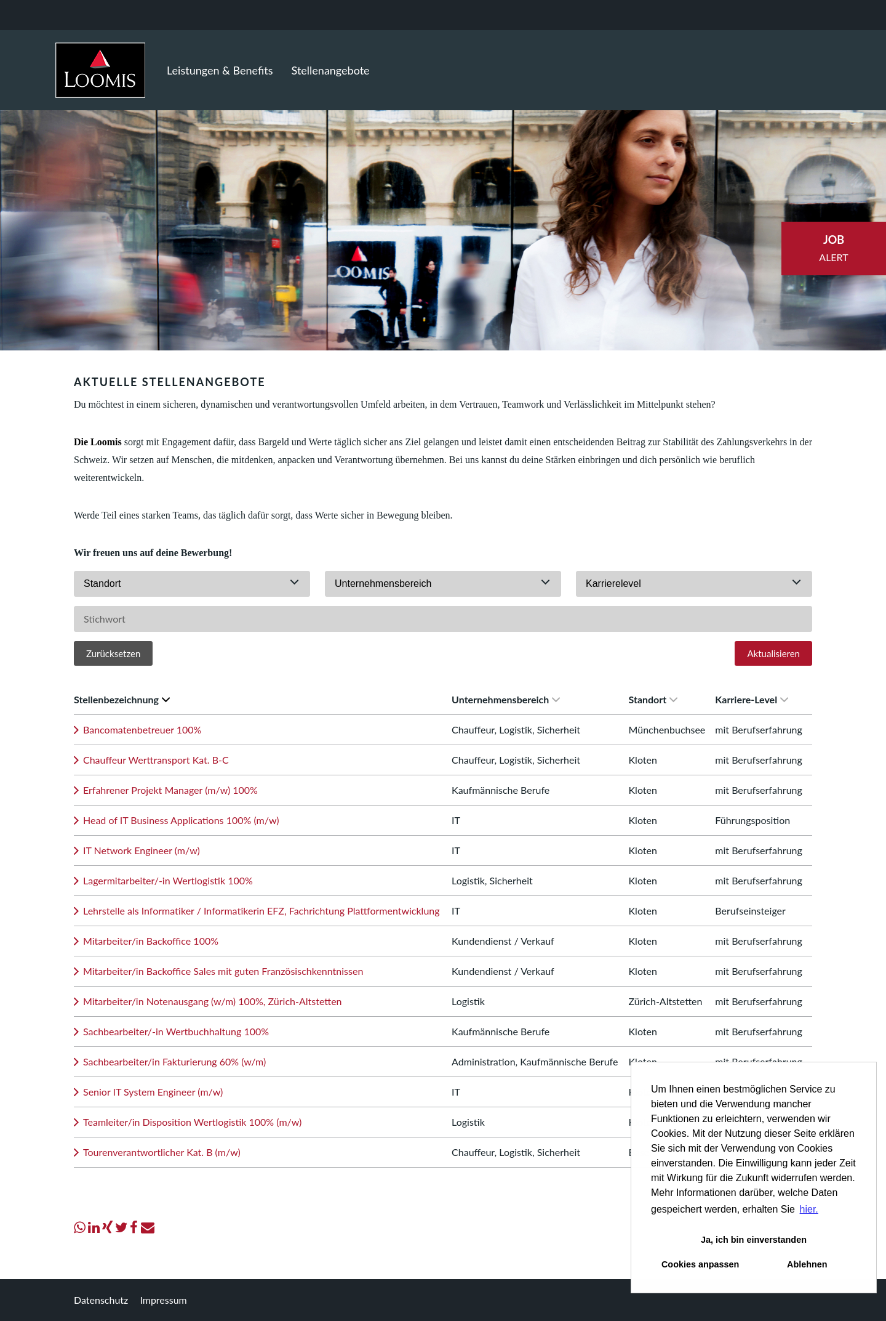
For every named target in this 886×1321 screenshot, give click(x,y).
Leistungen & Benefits (220, 70)
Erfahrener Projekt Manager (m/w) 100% (170, 790)
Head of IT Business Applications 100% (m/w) (181, 820)
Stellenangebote (331, 70)
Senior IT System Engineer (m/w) (153, 1091)
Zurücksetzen (113, 653)
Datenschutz (101, 1300)
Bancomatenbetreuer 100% (142, 729)
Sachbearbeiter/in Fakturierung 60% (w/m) (174, 1061)
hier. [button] (809, 1209)
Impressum (163, 1300)
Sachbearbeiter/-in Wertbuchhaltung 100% (176, 1031)
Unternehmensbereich (506, 699)
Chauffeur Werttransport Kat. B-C (156, 760)
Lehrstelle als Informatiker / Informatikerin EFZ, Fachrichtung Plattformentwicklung (261, 910)
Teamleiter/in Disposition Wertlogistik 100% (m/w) (192, 1122)
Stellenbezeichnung (122, 699)
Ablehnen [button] (807, 1264)
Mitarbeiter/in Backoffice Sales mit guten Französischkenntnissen (223, 971)
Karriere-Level (751, 699)
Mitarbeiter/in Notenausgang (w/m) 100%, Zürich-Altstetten (212, 1001)
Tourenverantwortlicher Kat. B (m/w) (162, 1152)
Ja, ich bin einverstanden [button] (754, 1240)
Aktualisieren (773, 653)
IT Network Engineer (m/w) (141, 850)
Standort (653, 699)
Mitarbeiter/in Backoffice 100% (150, 941)
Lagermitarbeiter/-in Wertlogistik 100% (168, 880)
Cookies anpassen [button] (700, 1264)
